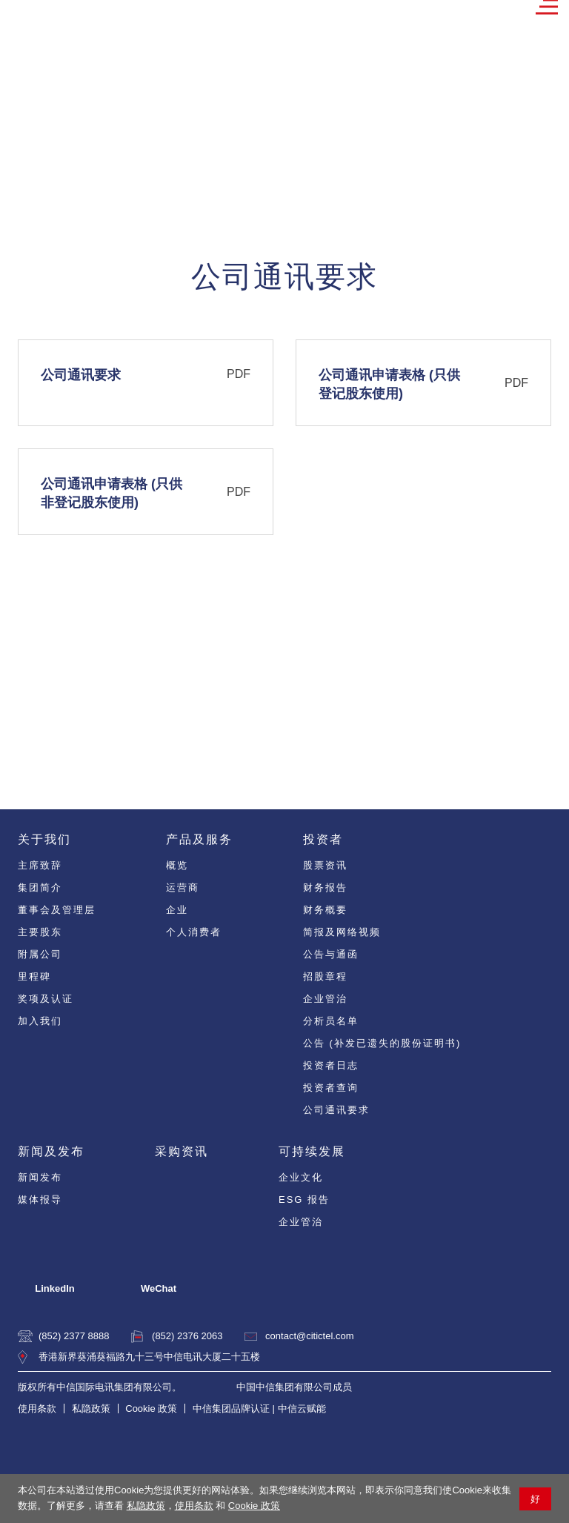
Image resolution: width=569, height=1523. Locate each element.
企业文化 (301, 1177)
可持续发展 (312, 1151)
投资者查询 (331, 1087)
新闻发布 (40, 1177)
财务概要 (325, 909)
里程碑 (34, 976)
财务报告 (325, 887)
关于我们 (44, 839)
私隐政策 (146, 1505)
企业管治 (325, 998)
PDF (238, 373)
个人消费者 (194, 932)
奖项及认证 (45, 998)
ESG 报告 (304, 1199)
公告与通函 (331, 954)
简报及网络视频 (342, 932)
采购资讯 (181, 1151)
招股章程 (325, 976)
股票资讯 (325, 865)
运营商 (182, 887)
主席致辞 (40, 865)
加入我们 (40, 1020)
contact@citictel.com (309, 1335)
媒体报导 (40, 1199)
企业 (177, 909)
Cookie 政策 (254, 1505)
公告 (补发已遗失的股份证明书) (382, 1043)
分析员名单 (331, 1020)
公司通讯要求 (336, 1109)
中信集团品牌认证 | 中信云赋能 (259, 1408)
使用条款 (194, 1505)
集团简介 (40, 887)
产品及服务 (199, 839)
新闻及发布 (51, 1151)
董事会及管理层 (57, 909)
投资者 (323, 839)
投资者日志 (331, 1065)
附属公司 (40, 954)
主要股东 (40, 932)
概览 (177, 865)
